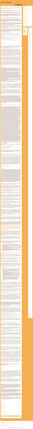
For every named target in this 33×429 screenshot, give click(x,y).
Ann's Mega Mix (25, 22)
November (30, 54)
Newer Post (2, 417)
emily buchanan (2, 404)
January (30, 309)
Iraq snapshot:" (5, 42)
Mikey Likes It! (25, 13)
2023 (29, 33)
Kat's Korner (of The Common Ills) (27, 12)
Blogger (24, 427)
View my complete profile (24, 34)
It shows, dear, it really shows (6, 255)
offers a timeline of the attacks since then (15, 347)
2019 (29, 39)
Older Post (20, 417)
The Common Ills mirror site (26, 25)
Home (11, 417)
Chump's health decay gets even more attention (5, 423)
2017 (29, 42)
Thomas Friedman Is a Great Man (27, 11)
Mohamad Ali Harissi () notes (12, 353)
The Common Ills (25, 7)
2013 (29, 48)
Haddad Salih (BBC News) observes (4, 370)
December (30, 52)
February (30, 307)
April (30, 302)
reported (2, 236)
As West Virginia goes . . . (30, 161)
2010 (29, 313)
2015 (29, 45)
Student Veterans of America (5, 84)
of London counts (5, 358)
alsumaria (2, 408)
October (30, 57)
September (30, 60)
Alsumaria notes (18, 354)
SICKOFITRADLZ (6, 2)
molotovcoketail (18, 427)
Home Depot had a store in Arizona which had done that (6, 60)
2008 (29, 316)
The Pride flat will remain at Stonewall (4, 424)
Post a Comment (3, 414)
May (30, 300)
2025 (29, 30)
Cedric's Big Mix (25, 14)
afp (1, 406)
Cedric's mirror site (25, 23)
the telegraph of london (3, 407)
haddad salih (2, 409)
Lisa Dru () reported (17, 242)
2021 (29, 36)
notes (16, 351)
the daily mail (2, 405)
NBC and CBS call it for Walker (30, 267)
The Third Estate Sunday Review (26, 10)
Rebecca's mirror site (25, 24)
